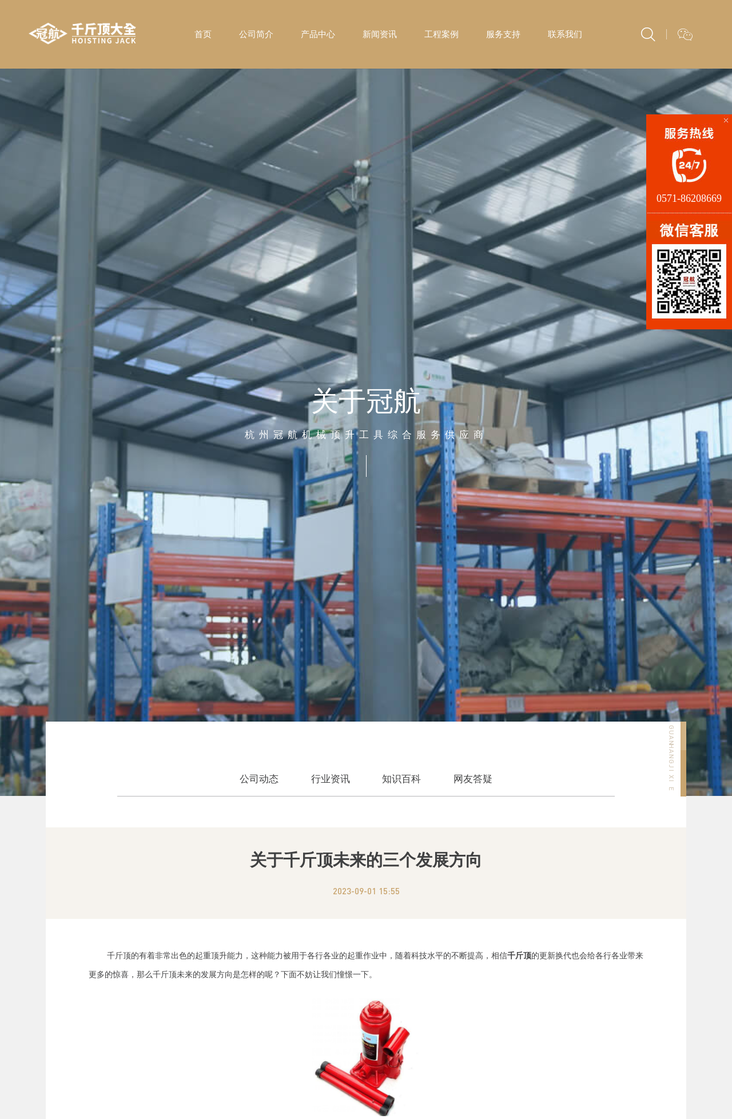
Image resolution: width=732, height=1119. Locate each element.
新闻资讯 (380, 34)
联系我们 (565, 34)
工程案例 (441, 34)
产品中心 (318, 34)
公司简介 (256, 34)
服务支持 (503, 34)
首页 (203, 34)
